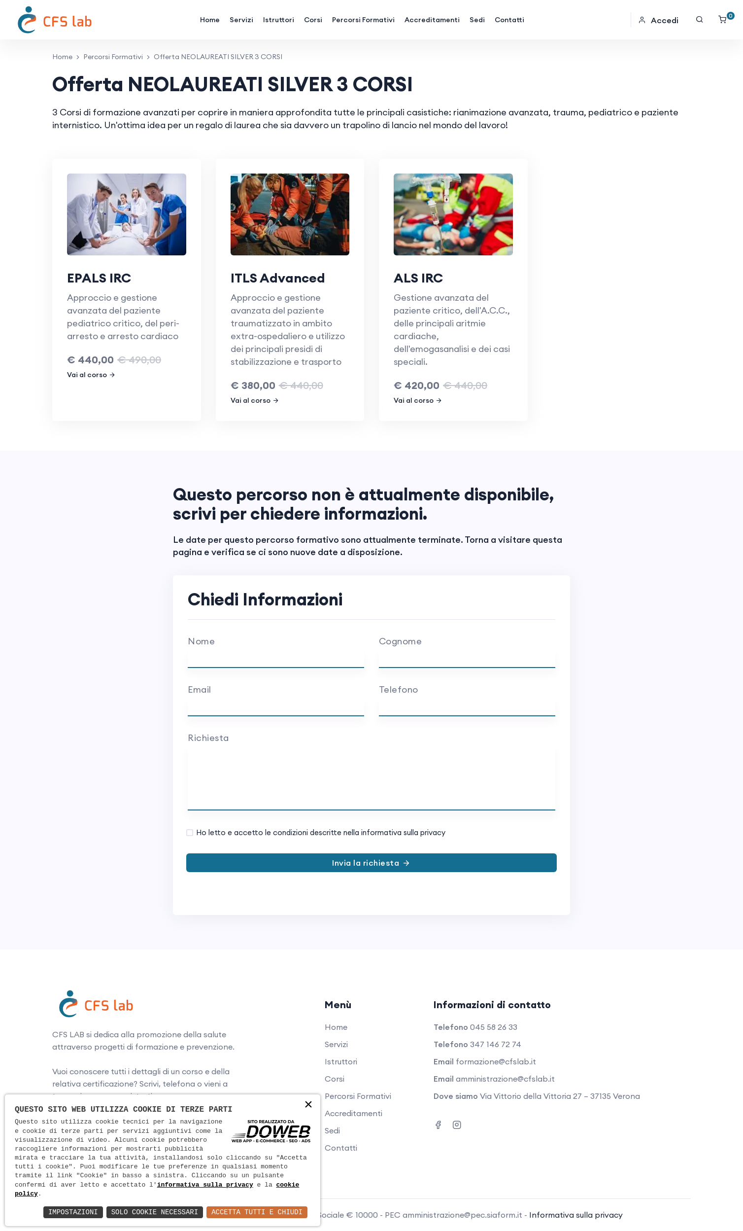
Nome (201, 641)
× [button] (308, 1105)
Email (199, 689)
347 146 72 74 (495, 1044)
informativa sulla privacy (205, 1185)
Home (210, 19)
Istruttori (278, 19)
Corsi (313, 19)
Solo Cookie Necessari (154, 1212)
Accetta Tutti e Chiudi (257, 1212)
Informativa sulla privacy (576, 1215)
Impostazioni (73, 1212)
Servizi (241, 19)
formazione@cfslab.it (496, 1061)
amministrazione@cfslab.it (505, 1079)
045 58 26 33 (493, 1027)
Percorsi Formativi (363, 19)
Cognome (400, 641)
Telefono (398, 689)
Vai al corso (91, 374)
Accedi (658, 20)
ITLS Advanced (278, 278)
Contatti (509, 19)
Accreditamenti (432, 19)
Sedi (477, 19)
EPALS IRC (99, 278)
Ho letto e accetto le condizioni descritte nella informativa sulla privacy (320, 832)
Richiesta (208, 737)
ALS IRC (418, 278)
